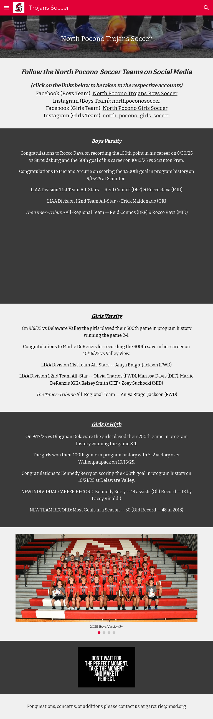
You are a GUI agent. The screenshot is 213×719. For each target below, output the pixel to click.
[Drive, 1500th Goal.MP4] (106, 264)
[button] (6, 7)
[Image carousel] (106, 584)
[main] (106, 36)
